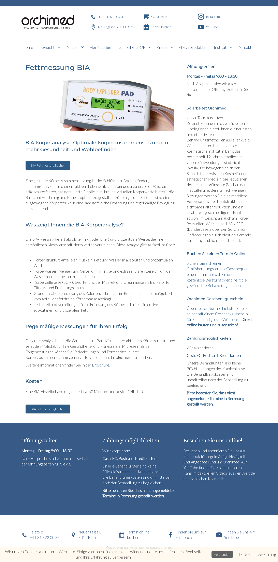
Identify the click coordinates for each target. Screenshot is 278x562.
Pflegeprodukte (192, 47)
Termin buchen (161, 27)
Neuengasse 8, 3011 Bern (116, 27)
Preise (162, 47)
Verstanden (222, 554)
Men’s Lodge (100, 47)
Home (28, 47)
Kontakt (244, 47)
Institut (220, 47)
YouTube (212, 27)
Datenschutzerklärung (257, 554)
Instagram (213, 16)
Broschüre (100, 365)
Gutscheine (159, 16)
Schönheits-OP (132, 47)
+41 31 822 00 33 (111, 17)
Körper (72, 47)
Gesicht (48, 47)
